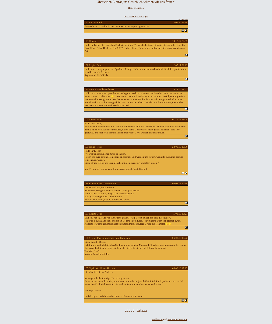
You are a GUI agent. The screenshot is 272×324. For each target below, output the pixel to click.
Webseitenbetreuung (178, 319)
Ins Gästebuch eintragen (136, 16)
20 (138, 310)
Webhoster (157, 319)
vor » (144, 310)
